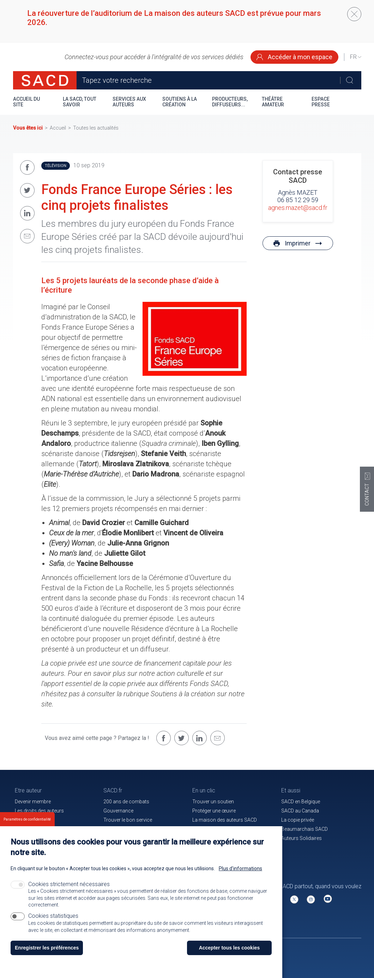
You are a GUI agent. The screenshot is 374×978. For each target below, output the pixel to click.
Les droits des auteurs (39, 811)
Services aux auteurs (129, 101)
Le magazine (206, 829)
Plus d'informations (240, 874)
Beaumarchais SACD (304, 829)
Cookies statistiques (53, 921)
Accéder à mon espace (294, 57)
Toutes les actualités (96, 128)
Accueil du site (26, 101)
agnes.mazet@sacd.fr (297, 207)
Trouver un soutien (213, 801)
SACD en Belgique (300, 801)
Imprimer (297, 243)
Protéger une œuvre (214, 811)
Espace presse (321, 101)
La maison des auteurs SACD (224, 820)
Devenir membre (33, 801)
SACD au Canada (300, 811)
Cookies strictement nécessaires (69, 889)
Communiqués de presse (131, 829)
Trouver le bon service (127, 820)
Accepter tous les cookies (229, 953)
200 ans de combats (126, 801)
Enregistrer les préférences (47, 953)
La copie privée (297, 820)
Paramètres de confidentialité (27, 825)
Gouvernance (118, 811)
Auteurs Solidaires (301, 838)
